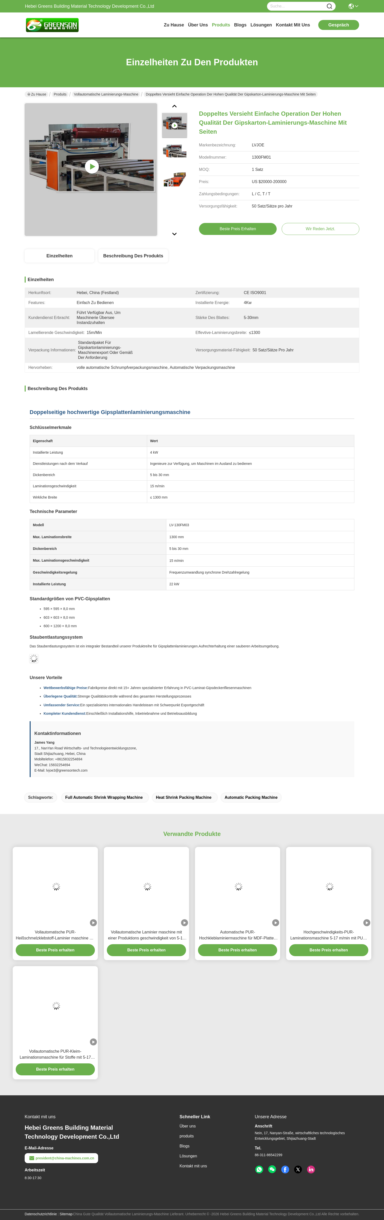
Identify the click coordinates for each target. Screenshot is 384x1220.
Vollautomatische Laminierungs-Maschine (106, 94)
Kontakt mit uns (193, 1166)
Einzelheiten (59, 255)
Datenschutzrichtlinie (41, 1214)
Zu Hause (174, 24)
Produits (60, 94)
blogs (240, 24)
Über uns (198, 24)
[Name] (329, 6)
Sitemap (66, 1214)
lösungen (261, 24)
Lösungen (188, 1156)
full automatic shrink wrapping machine (104, 797)
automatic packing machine (251, 797)
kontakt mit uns (293, 24)
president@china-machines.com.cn (61, 1158)
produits (221, 24)
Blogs (185, 1146)
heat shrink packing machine (183, 797)
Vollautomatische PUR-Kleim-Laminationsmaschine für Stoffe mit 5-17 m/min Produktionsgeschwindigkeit (55, 1054)
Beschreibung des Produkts (133, 255)
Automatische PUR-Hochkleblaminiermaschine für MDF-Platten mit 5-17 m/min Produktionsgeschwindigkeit (237, 935)
